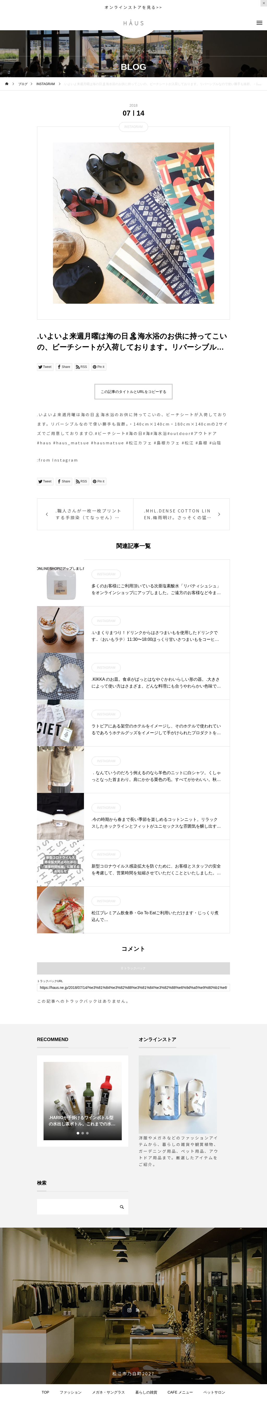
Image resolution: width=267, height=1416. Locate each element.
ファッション (71, 1392)
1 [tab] (78, 1133)
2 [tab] (82, 1133)
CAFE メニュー (180, 1392)
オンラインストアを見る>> (133, 7)
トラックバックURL (50, 981)
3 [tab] (87, 1133)
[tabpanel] (83, 1101)
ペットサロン (214, 1392)
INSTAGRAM (133, 127)
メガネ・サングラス (108, 1392)
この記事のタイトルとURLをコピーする (133, 392)
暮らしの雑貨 (146, 1392)
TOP (45, 1392)
